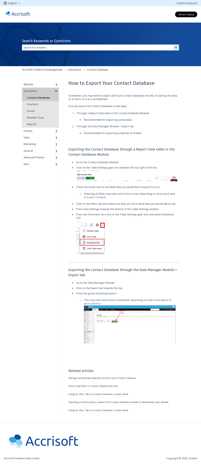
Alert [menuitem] (26, 164)
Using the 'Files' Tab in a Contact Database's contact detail (98, 394)
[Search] (176, 47)
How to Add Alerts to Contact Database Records (93, 385)
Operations (74, 69)
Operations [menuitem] (30, 91)
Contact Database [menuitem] (38, 97)
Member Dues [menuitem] (35, 117)
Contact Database (97, 69)
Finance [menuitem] (28, 131)
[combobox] (97, 47)
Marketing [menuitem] (30, 144)
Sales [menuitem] (27, 137)
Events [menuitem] (31, 111)
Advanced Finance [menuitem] (34, 157)
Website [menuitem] (28, 84)
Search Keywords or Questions (46, 41)
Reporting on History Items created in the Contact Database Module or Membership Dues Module (118, 402)
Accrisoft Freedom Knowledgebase (42, 69)
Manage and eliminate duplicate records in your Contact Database (102, 377)
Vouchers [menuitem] (32, 104)
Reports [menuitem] (31, 124)
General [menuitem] (28, 151)
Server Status (186, 14)
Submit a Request (187, 3)
